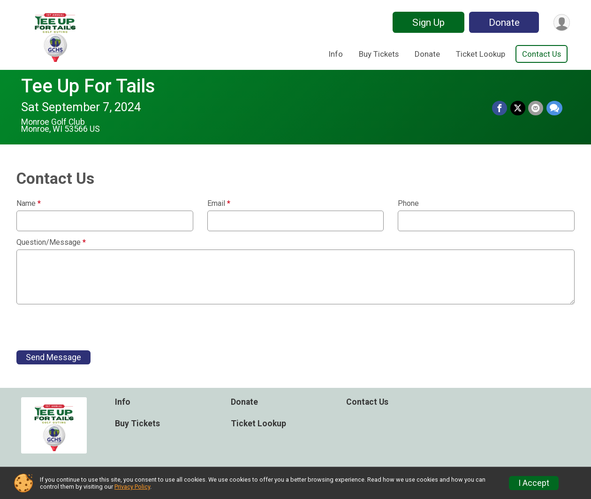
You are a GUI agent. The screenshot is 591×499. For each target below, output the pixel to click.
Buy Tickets (379, 54)
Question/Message (51, 242)
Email (218, 203)
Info (336, 54)
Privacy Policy (132, 486)
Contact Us (541, 54)
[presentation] (87, 327)
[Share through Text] (554, 108)
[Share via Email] (536, 108)
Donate (503, 22)
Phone (408, 203)
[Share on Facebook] (500, 108)
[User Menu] (561, 22)
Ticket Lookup (480, 54)
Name (28, 203)
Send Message (53, 357)
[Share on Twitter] (518, 108)
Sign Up (427, 22)
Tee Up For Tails (88, 86)
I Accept (533, 483)
